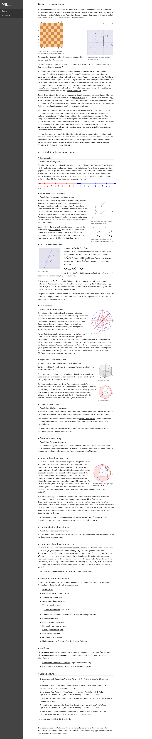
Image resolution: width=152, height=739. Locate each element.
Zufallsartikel (6, 15)
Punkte (68, 10)
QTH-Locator (47, 637)
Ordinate (41, 67)
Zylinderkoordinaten (74, 363)
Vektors (82, 74)
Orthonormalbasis (73, 281)
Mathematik (81, 71)
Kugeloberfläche (96, 137)
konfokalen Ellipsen (102, 411)
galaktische (91, 615)
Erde (88, 392)
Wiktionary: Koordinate (50, 652)
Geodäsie (66, 582)
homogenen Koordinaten (78, 548)
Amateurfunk (43, 585)
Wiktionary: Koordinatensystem (53, 655)
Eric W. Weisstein (48, 666)
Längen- (41, 395)
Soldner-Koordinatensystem (52, 597)
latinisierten (54, 227)
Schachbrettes (43, 127)
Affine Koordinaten (82, 248)
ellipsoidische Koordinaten (67, 429)
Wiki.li (6, 4)
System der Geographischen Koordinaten (56, 392)
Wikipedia (60, 728)
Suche (4, 11)
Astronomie (106, 582)
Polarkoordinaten (63, 116)
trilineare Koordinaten (75, 571)
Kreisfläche (95, 113)
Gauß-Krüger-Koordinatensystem (54, 601)
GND (59, 719)
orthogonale (72, 211)
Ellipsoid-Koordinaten (87, 419)
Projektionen (109, 77)
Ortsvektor (77, 262)
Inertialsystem (47, 590)
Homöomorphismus (72, 478)
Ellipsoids (92, 451)
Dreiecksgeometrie (50, 571)
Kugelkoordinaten (56, 363)
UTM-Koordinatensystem (51, 605)
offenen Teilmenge (76, 481)
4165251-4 (66, 719)
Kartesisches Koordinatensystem (62, 197)
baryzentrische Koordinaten (77, 556)
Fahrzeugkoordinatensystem (52, 630)
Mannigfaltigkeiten (65, 145)
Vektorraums (42, 77)
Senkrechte (42, 206)
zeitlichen (48, 60)
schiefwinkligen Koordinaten (65, 289)
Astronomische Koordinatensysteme (55, 615)
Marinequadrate (48, 641)
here (76, 731)
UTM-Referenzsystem (52, 610)
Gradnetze (62, 641)
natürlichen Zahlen (92, 127)
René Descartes (55, 230)
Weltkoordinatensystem (51, 633)
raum (42, 60)
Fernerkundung (95, 582)
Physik (92, 71)
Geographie (84, 582)
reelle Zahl (88, 15)
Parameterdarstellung (58, 442)
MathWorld (79, 666)
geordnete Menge (78, 98)
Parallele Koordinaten (50, 618)
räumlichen (45, 57)
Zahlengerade (55, 162)
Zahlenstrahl (85, 12)
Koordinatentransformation (60, 531)
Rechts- (58, 238)
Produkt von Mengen (90, 77)
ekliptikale (79, 615)
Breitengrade (52, 395)
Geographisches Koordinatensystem (55, 593)
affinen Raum (72, 296)
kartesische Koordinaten (103, 12)
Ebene (43, 15)
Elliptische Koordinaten (58, 408)
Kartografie (75, 582)
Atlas (73, 489)
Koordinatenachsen (74, 91)
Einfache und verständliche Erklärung (56, 663)
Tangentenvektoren (66, 517)
